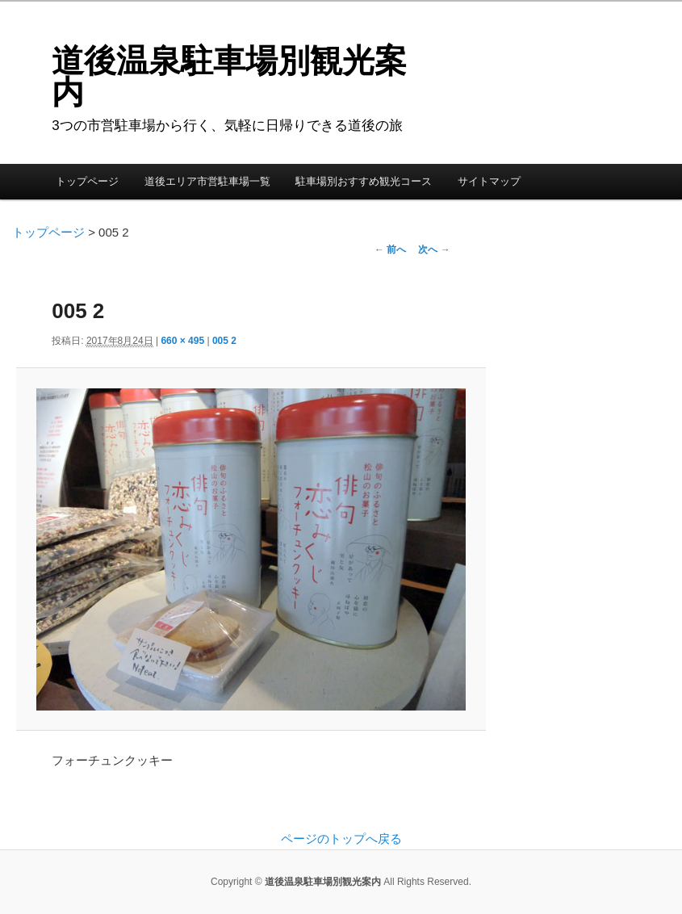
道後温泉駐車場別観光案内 (229, 76)
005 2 (224, 340)
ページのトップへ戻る (341, 838)
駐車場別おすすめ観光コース (363, 181)
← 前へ (390, 249)
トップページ (87, 181)
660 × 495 (182, 340)
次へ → (434, 249)
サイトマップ (489, 181)
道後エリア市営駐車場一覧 (207, 181)
